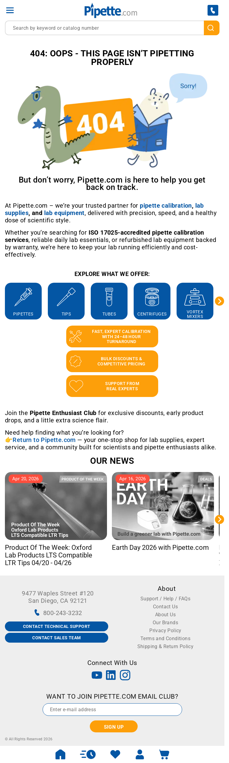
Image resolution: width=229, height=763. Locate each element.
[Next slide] (219, 301)
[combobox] (112, 28)
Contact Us (165, 607)
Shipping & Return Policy (165, 646)
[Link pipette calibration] (166, 205)
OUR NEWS (112, 461)
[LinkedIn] (111, 676)
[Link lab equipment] (64, 213)
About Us (165, 615)
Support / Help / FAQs (165, 599)
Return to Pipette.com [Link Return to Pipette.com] (44, 440)
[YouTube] (97, 676)
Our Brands (165, 622)
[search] (211, 28)
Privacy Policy (165, 630)
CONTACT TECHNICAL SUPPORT (56, 626)
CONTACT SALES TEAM (56, 637)
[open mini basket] (164, 754)
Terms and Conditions (165, 638)
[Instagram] (125, 676)
